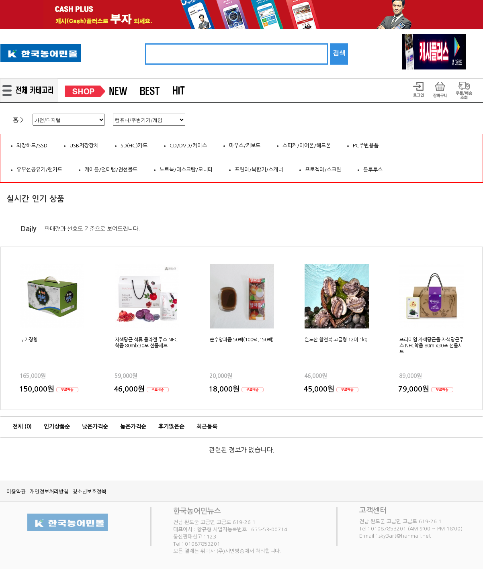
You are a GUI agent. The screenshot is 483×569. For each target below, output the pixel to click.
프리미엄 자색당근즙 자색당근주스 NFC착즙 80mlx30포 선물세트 (431, 345)
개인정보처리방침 (49, 491)
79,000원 (414, 389)
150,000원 (37, 389)
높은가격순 (133, 426)
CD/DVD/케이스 (188, 145)
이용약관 (16, 491)
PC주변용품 (366, 145)
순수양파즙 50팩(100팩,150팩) (242, 339)
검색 (339, 52)
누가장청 (29, 339)
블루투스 (373, 169)
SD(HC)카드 (134, 145)
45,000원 (319, 389)
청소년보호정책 (89, 491)
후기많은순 (171, 426)
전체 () (22, 426)
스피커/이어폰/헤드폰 (306, 145)
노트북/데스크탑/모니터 (186, 169)
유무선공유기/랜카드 (39, 169)
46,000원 (130, 389)
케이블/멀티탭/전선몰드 (110, 169)
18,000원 (225, 389)
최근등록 (206, 426)
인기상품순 (57, 426)
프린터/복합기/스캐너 (259, 169)
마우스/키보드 (244, 145)
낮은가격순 (95, 426)
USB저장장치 (84, 145)
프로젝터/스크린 (323, 169)
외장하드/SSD (31, 145)
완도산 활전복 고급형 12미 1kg (336, 339)
